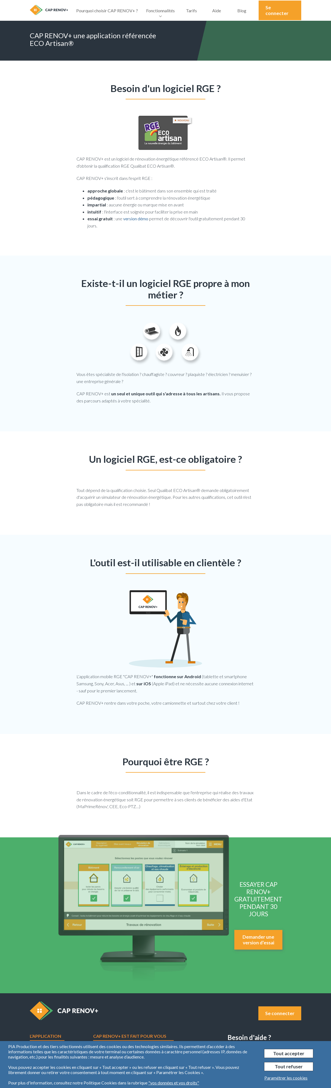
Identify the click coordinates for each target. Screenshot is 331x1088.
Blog (241, 10)
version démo (135, 218)
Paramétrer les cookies (286, 1077)
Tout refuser (289, 1066)
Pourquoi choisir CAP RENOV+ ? (107, 10)
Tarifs (191, 10)
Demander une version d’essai (258, 939)
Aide (216, 10)
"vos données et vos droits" (173, 1082)
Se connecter (276, 10)
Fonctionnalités (160, 14)
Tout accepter (288, 1053)
